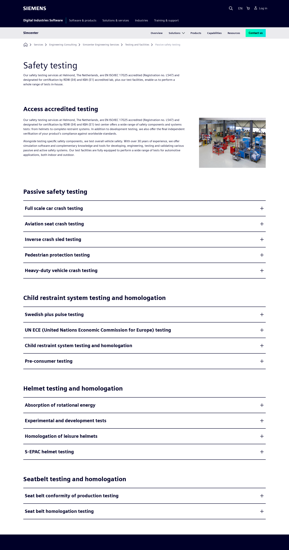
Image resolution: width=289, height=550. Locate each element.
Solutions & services (115, 20)
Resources (234, 33)
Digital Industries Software (43, 20)
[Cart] (248, 8)
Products (196, 33)
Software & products (82, 20)
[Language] (239, 8)
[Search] (230, 8)
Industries (141, 20)
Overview (157, 33)
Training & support (166, 20)
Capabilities (214, 33)
